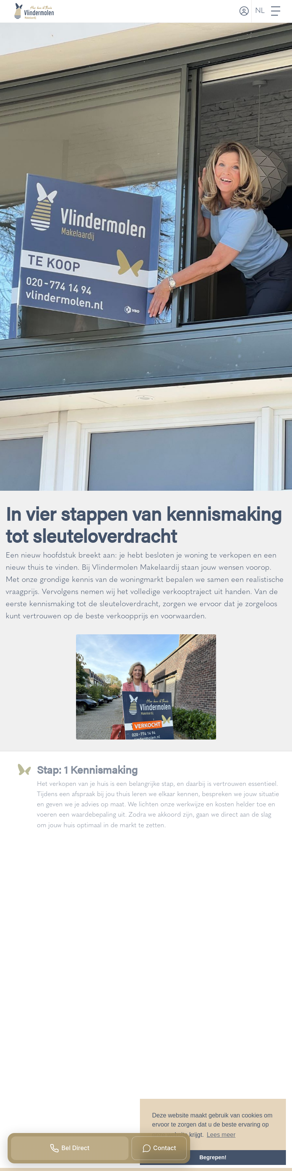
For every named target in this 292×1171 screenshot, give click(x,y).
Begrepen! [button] (212, 1157)
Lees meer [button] (221, 1134)
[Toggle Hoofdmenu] (276, 11)
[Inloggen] (243, 11)
